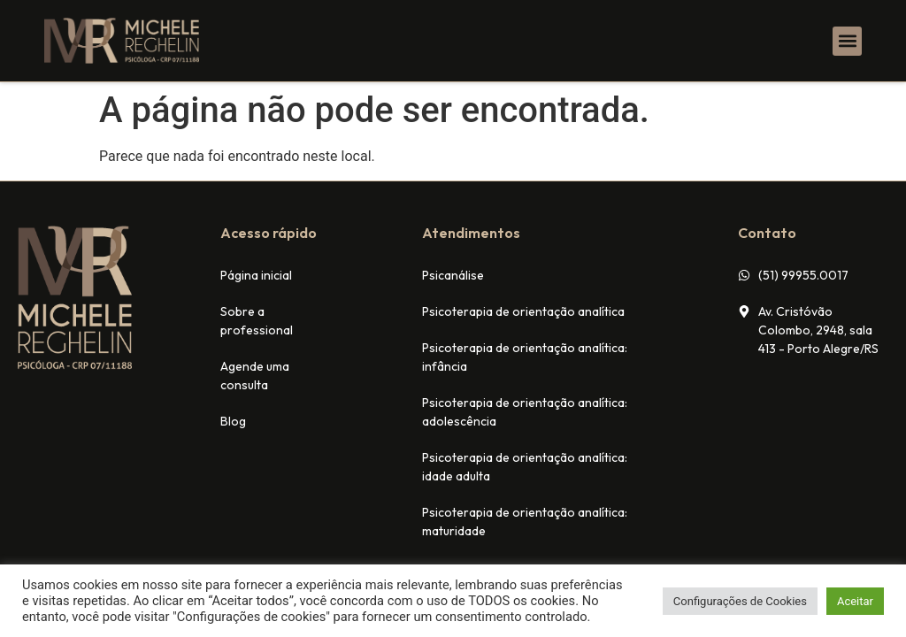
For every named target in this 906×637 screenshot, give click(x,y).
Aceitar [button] (855, 601)
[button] (847, 41)
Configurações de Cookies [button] (740, 601)
